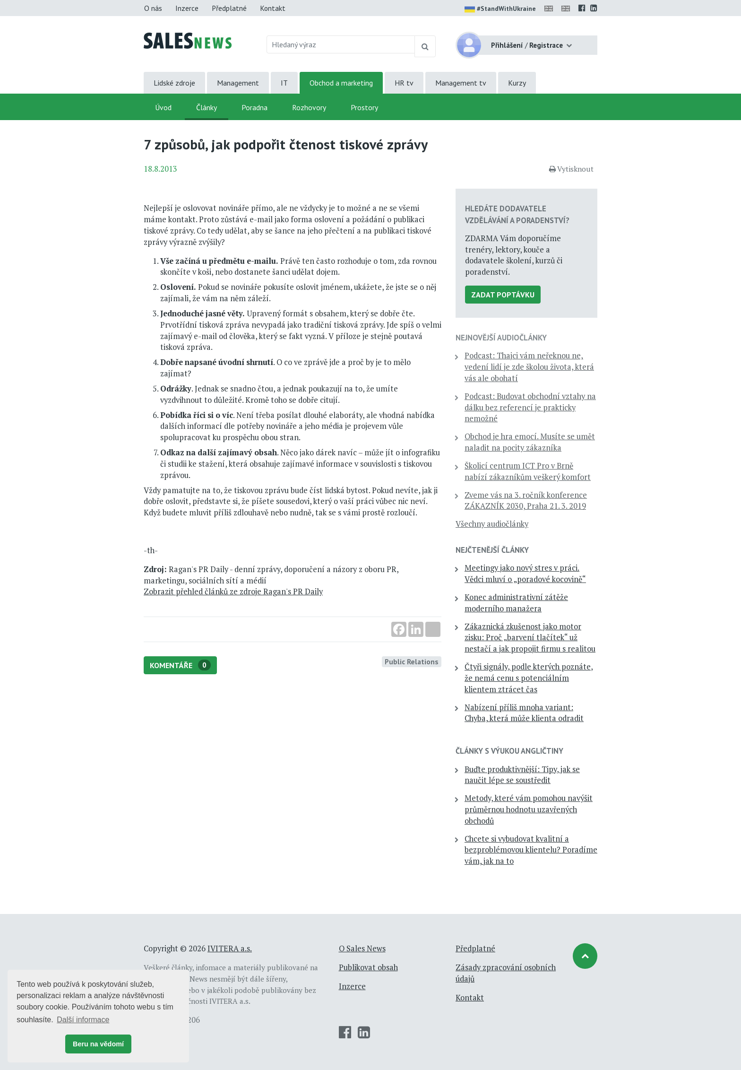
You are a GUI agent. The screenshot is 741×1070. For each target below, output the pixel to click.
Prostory (364, 107)
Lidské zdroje (174, 82)
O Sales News (362, 948)
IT (284, 82)
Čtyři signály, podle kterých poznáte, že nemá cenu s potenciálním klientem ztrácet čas (529, 678)
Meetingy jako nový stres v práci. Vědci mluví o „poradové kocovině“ (525, 573)
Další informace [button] (83, 1020)
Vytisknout (571, 169)
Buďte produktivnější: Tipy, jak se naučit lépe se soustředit (522, 775)
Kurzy (517, 82)
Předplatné (229, 8)
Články (206, 107)
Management (238, 82)
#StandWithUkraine (500, 9)
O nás (153, 8)
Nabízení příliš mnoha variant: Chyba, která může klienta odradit (524, 713)
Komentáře (180, 665)
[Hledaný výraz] (341, 44)
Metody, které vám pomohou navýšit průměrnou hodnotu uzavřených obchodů (529, 809)
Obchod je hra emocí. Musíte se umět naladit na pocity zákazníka (530, 442)
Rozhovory (309, 107)
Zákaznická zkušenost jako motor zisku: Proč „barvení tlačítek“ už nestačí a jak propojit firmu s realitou (530, 637)
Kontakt (272, 8)
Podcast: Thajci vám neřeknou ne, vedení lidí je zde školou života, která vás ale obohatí (529, 366)
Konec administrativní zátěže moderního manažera (516, 603)
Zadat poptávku (502, 294)
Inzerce (186, 8)
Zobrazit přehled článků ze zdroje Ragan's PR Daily (233, 591)
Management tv (460, 82)
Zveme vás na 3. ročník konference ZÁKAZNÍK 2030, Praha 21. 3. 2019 (526, 501)
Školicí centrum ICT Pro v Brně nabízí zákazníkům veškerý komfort (528, 471)
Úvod (163, 107)
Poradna (254, 107)
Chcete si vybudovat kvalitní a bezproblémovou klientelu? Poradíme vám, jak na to (531, 850)
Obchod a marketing (341, 82)
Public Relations (412, 661)
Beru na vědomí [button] (98, 1044)
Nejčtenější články (492, 550)
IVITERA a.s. (229, 948)
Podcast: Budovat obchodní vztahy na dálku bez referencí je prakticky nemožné (530, 407)
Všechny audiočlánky (492, 524)
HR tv (404, 82)
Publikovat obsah (368, 967)
